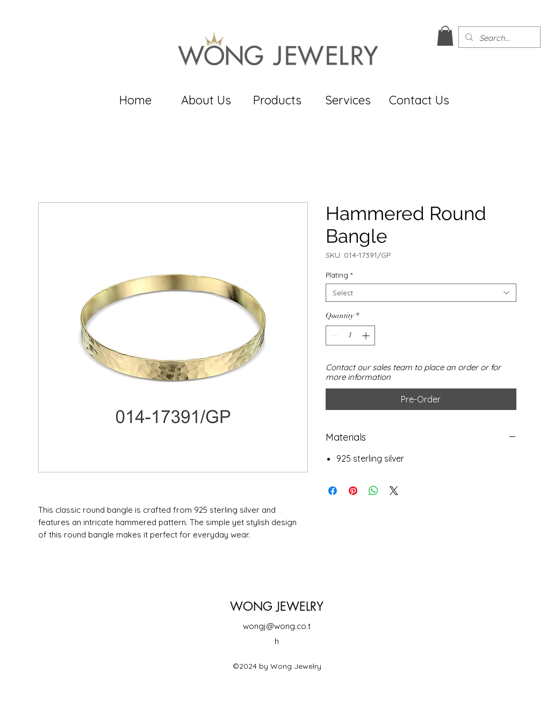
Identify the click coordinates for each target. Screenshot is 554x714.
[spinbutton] (350, 335)
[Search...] (498, 38)
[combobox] (421, 293)
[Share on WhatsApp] (373, 490)
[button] (445, 36)
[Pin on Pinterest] (353, 490)
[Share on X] (393, 490)
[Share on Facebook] (332, 490)
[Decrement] (334, 335)
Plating (339, 275)
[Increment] (366, 335)
